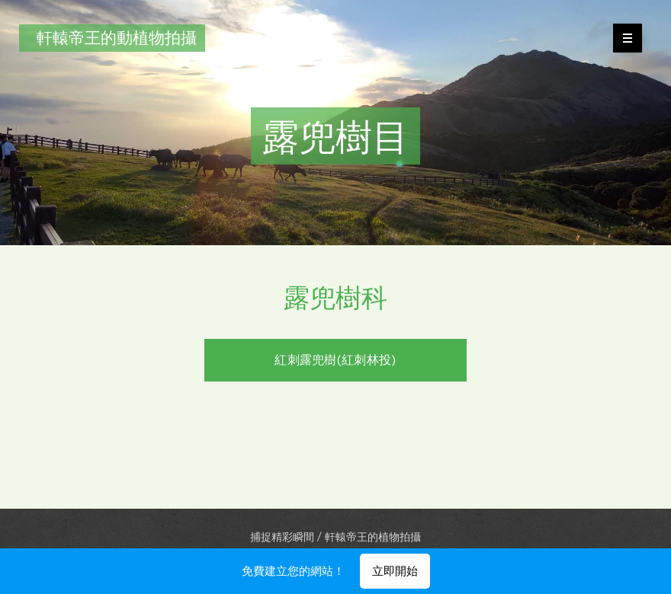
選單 (622, 38)
